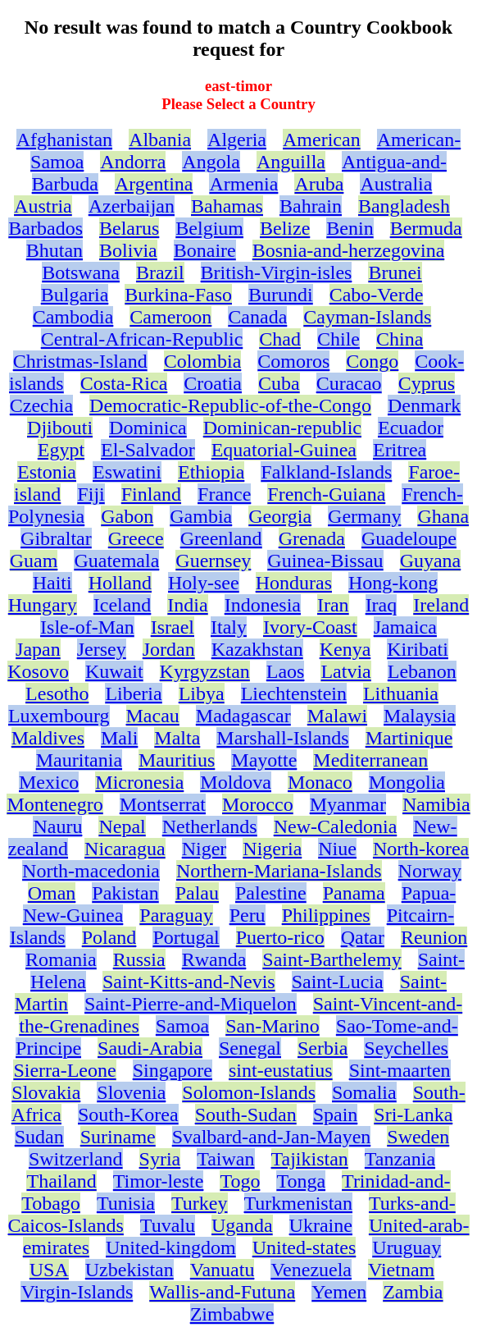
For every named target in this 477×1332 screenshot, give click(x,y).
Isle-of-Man (87, 627)
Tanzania (400, 1159)
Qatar (362, 937)
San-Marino (272, 1026)
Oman (52, 893)
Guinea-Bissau (325, 560)
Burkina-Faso (178, 294)
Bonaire (205, 250)
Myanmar (348, 804)
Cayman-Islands (367, 316)
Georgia (279, 516)
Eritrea (399, 449)
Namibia (436, 804)
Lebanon (422, 671)
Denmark (424, 405)
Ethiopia (211, 472)
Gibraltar (56, 538)
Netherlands (209, 826)
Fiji (90, 494)
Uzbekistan (129, 1269)
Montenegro (54, 804)
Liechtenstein (294, 693)
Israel (172, 627)
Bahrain (310, 206)
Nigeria (272, 848)
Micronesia (139, 782)
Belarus (129, 228)
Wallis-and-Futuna (222, 1291)
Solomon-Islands (249, 1092)
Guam (34, 560)
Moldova (235, 782)
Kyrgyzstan (205, 671)
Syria (160, 1159)
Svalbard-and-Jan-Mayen (271, 1136)
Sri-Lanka (413, 1114)
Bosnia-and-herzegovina (348, 250)
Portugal (185, 937)
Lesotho (57, 693)
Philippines (326, 915)
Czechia (41, 405)
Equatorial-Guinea (284, 449)
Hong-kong (393, 582)
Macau (152, 715)
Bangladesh (404, 206)
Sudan (39, 1136)
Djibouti (60, 427)
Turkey (199, 1203)
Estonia (46, 472)
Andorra (133, 161)
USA (49, 1269)
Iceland (122, 605)
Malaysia (420, 715)
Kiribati (417, 649)
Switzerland (76, 1159)
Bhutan (54, 250)
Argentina (154, 184)
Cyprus (426, 383)
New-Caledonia (336, 826)
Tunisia (126, 1203)
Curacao (349, 383)
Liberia (133, 693)
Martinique (409, 737)
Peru (247, 915)
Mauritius (177, 760)
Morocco (257, 804)
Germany (364, 516)
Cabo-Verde (376, 294)
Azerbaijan (132, 206)
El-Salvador (148, 449)
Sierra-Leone (64, 1070)
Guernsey (213, 560)
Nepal (121, 826)
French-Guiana (326, 494)
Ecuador (410, 427)
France (224, 494)
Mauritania (79, 760)
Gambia (201, 516)
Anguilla (291, 161)
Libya (202, 693)
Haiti (52, 582)
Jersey (101, 649)
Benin (349, 228)
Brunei (394, 272)
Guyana (430, 560)
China (399, 339)
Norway (429, 870)
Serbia (323, 1048)
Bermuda (426, 228)
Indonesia (263, 605)
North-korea (421, 848)
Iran (333, 605)
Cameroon (170, 316)
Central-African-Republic (142, 339)
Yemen (338, 1291)
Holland (120, 582)
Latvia (345, 671)
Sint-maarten (400, 1070)
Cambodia (73, 316)
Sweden (418, 1136)
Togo (240, 1181)
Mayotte (264, 760)
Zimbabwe (232, 1314)
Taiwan (225, 1159)
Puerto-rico (280, 937)
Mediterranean (370, 760)
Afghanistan (64, 139)
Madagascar (243, 715)
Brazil (160, 272)
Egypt (61, 449)
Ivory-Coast (310, 627)
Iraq (382, 605)
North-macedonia (91, 870)
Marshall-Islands (282, 737)
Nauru (57, 826)
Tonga (300, 1181)
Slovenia (131, 1092)
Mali (119, 737)
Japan (38, 649)
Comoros (293, 361)
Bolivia (128, 250)
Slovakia (45, 1092)
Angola (211, 161)
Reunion (434, 937)
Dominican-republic (282, 427)
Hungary (42, 605)
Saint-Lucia (338, 981)
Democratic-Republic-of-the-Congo (230, 405)
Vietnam (401, 1269)
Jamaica (405, 627)
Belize (285, 228)
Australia (396, 184)
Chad (280, 339)
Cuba (279, 383)
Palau (197, 893)
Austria (43, 206)
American (322, 139)
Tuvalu (167, 1225)
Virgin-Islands (76, 1291)
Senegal (250, 1048)
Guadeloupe (409, 538)
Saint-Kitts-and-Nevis (188, 981)
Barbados (45, 228)
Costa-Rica (124, 383)
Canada (257, 316)
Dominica (148, 427)
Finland (151, 494)
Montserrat (163, 804)
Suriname (118, 1136)
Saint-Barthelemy (331, 959)
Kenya (345, 649)
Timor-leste (158, 1181)
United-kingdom (171, 1247)
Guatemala (116, 560)
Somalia (364, 1092)
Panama (354, 893)
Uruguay (406, 1247)
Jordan (169, 649)
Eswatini (127, 472)
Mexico (49, 782)
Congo (372, 361)
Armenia (243, 184)
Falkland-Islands (326, 472)
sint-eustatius (281, 1070)
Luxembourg (59, 715)
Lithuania (400, 693)
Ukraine (320, 1225)
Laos (285, 671)
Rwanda (214, 959)
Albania (160, 139)
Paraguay (175, 915)
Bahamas (227, 206)
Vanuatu (222, 1269)
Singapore (172, 1070)
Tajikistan (309, 1159)
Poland (109, 937)
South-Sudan (246, 1114)
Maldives (47, 737)
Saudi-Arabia (150, 1048)
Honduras (294, 582)
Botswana (81, 272)
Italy (229, 627)
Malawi (337, 715)
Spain (335, 1114)
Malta (177, 737)
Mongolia (407, 782)
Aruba (318, 184)
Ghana (443, 516)
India (187, 605)
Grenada (312, 538)
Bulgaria (75, 294)
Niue (337, 848)
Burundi (280, 294)
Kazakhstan (257, 649)
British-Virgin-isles (276, 272)
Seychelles (406, 1048)
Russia (139, 959)
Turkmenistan (298, 1203)
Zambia (413, 1291)
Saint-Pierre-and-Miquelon (190, 1003)
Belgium (209, 228)
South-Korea (128, 1114)
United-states (304, 1247)
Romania (61, 959)
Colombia (203, 361)
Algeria (236, 139)
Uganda (242, 1225)
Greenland (221, 538)
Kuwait (114, 671)
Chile (338, 339)
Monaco (320, 782)
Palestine (271, 893)
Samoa (182, 1026)
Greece (136, 538)
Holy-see (203, 582)
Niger (204, 848)
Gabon (127, 516)
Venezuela (311, 1269)
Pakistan (125, 893)
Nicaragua (125, 848)
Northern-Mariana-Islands (279, 870)
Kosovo (38, 671)
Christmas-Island (80, 361)
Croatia (213, 383)
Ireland (441, 605)
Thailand (61, 1181)
